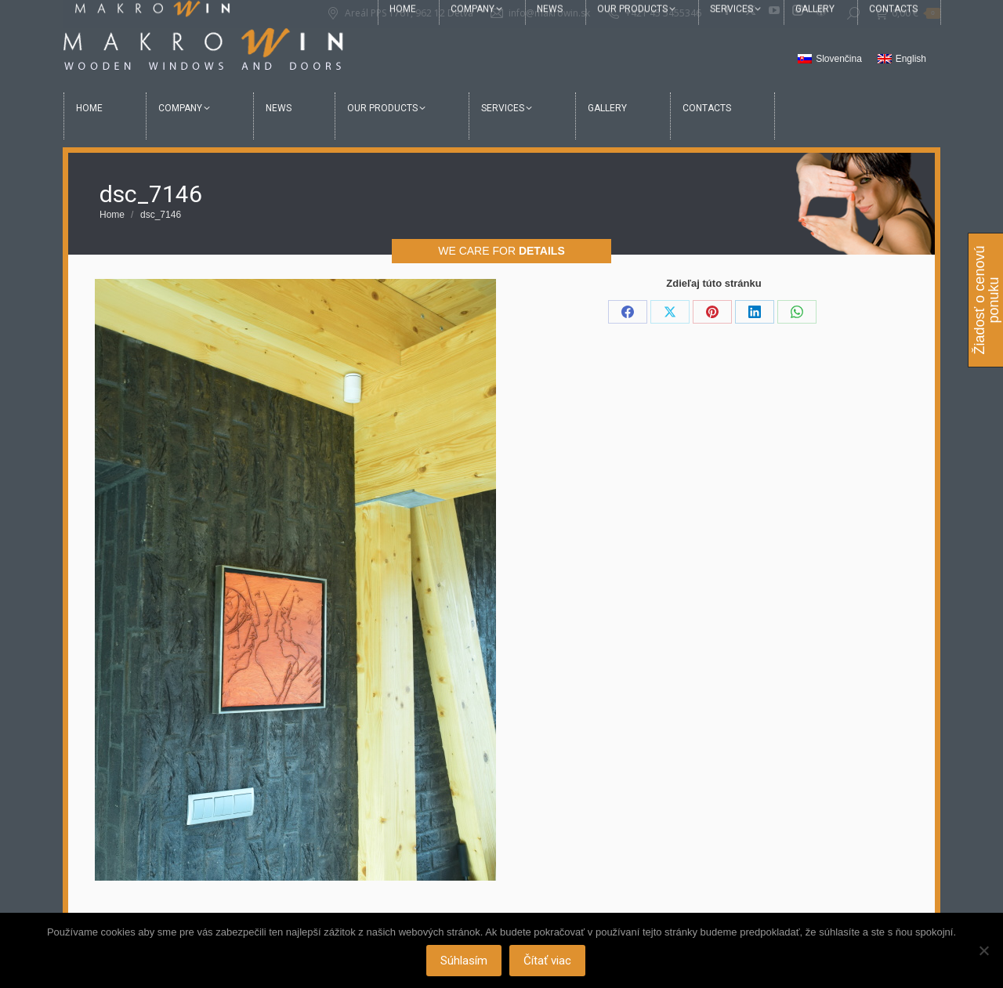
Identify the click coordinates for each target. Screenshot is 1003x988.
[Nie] (983, 950)
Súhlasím (463, 961)
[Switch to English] (902, 59)
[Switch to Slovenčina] (830, 59)
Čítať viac (547, 961)
